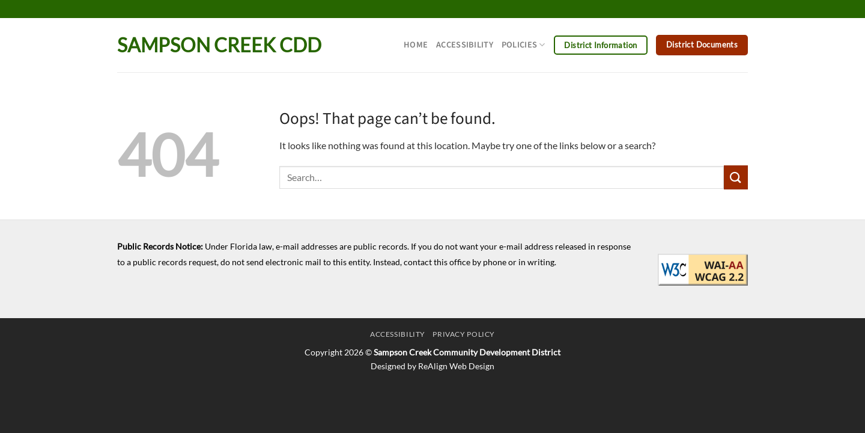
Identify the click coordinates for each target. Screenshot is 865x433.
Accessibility (464, 44)
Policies (523, 44)
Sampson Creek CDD (219, 45)
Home (416, 44)
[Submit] (736, 177)
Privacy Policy (463, 334)
